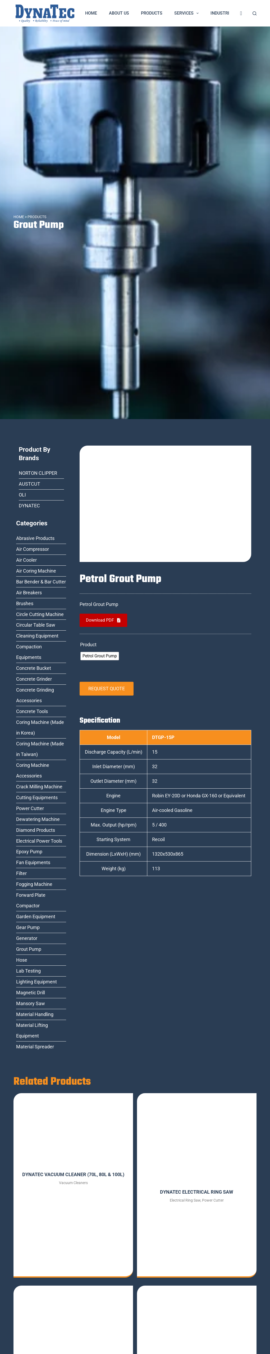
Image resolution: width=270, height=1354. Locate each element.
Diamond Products (35, 830)
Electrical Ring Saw (185, 1200)
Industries (225, 13)
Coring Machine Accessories (32, 770)
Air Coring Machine (36, 571)
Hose (21, 960)
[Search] (255, 13)
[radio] (100, 656)
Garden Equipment (35, 916)
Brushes (24, 603)
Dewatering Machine (38, 819)
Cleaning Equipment (37, 636)
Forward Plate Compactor (30, 900)
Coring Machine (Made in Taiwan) (40, 749)
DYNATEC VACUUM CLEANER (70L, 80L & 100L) (73, 1174)
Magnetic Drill (30, 992)
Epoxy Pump (29, 851)
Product (88, 644)
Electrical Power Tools (39, 841)
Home (91, 13)
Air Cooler (26, 560)
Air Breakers (29, 592)
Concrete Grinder (34, 679)
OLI (22, 495)
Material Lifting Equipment (32, 1030)
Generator (26, 938)
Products (151, 13)
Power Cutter (30, 808)
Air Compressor (32, 549)
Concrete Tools (32, 711)
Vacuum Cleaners (73, 1183)
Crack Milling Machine (39, 786)
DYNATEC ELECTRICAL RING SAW (196, 1192)
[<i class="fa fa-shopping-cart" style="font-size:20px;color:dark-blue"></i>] (241, 13)
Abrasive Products (35, 538)
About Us (119, 13)
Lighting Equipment (36, 981)
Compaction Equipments (29, 652)
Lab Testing (28, 971)
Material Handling (34, 1014)
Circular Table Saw (35, 625)
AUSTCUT (29, 484)
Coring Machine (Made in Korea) (40, 727)
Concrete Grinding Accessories (35, 695)
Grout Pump (39, 225)
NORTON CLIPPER (38, 473)
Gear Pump (28, 927)
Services (187, 13)
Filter (21, 873)
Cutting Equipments (37, 797)
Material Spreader (35, 1046)
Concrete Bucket (33, 668)
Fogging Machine (34, 884)
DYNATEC (29, 505)
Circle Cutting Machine (40, 614)
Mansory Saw (30, 1003)
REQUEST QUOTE (106, 688)
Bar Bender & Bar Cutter (41, 581)
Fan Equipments (33, 862)
